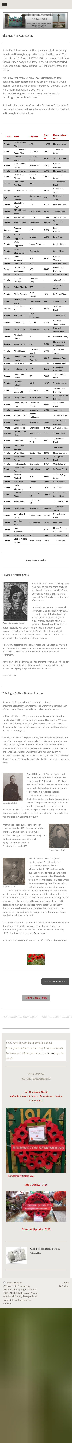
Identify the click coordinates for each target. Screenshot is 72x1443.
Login (66, 1282)
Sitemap (18, 1282)
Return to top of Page (36, 997)
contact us (48, 1053)
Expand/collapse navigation (36, 4)
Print (8, 1282)
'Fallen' (36, 933)
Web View (64, 1286)
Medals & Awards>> (55, 981)
